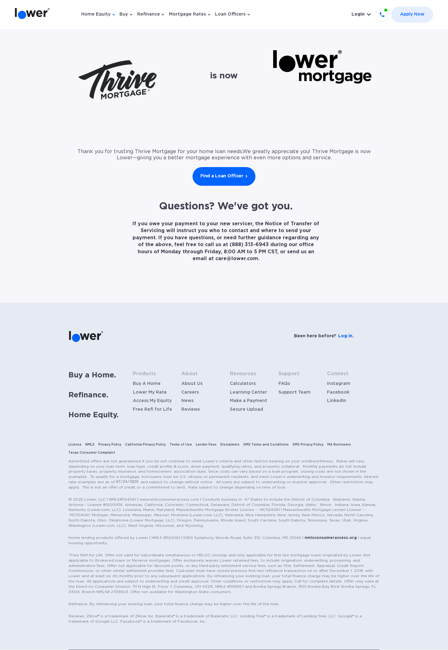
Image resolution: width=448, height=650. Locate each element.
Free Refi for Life (152, 409)
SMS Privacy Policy (308, 444)
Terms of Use (181, 444)
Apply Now (412, 14)
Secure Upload (246, 409)
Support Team (294, 392)
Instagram (338, 383)
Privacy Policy (109, 444)
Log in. (346, 336)
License (75, 444)
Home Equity (95, 14)
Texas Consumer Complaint (91, 452)
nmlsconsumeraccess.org (331, 538)
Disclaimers (230, 444)
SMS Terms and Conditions (266, 444)
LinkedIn (336, 401)
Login (358, 14)
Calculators (243, 383)
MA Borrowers (339, 444)
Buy (123, 14)
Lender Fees (206, 444)
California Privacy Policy (145, 444)
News (187, 401)
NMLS (90, 444)
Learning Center (248, 392)
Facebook (338, 392)
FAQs (284, 383)
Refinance (148, 14)
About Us (192, 383)
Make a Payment (248, 401)
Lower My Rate (150, 392)
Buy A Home (147, 383)
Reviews (190, 409)
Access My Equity (152, 401)
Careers (190, 392)
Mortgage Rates (187, 14)
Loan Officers (230, 14)
